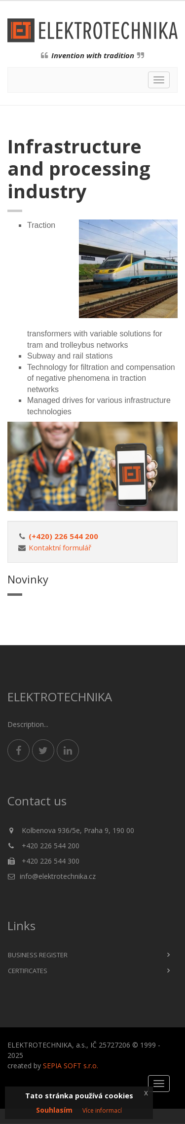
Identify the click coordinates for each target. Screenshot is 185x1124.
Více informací (102, 1110)
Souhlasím (54, 1110)
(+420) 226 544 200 (63, 536)
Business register (38, 954)
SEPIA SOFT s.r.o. (70, 1065)
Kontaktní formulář (60, 547)
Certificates (27, 970)
